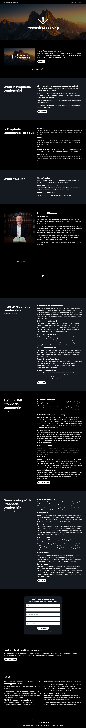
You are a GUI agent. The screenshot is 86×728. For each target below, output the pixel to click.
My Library (33, 719)
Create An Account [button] (37, 69)
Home (28, 719)
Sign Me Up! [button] (41, 382)
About (39, 719)
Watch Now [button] (41, 61)
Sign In (80, 2)
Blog (48, 719)
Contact (52, 719)
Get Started (74, 2)
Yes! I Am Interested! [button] (43, 482)
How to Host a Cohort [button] (10, 659)
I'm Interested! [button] (42, 111)
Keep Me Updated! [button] (43, 628)
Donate (57, 719)
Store (43, 719)
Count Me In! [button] (41, 580)
